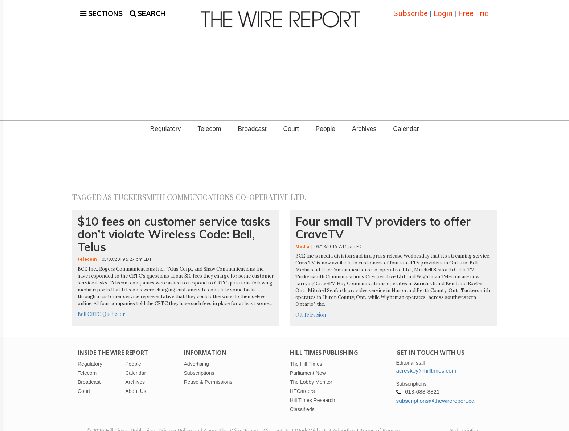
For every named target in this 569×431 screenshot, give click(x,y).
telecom (87, 250)
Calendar (406, 120)
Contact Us (276, 422)
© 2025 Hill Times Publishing (122, 422)
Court (291, 120)
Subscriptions (466, 422)
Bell (82, 305)
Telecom (209, 120)
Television (315, 306)
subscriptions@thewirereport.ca (435, 392)
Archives (364, 120)
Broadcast (252, 120)
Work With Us (311, 422)
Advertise (344, 422)
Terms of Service (380, 422)
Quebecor (113, 305)
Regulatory (165, 120)
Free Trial (474, 8)
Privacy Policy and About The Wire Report (208, 422)
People (325, 120)
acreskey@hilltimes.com (426, 362)
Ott (299, 306)
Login (443, 8)
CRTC (94, 305)
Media (302, 238)
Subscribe (410, 8)
